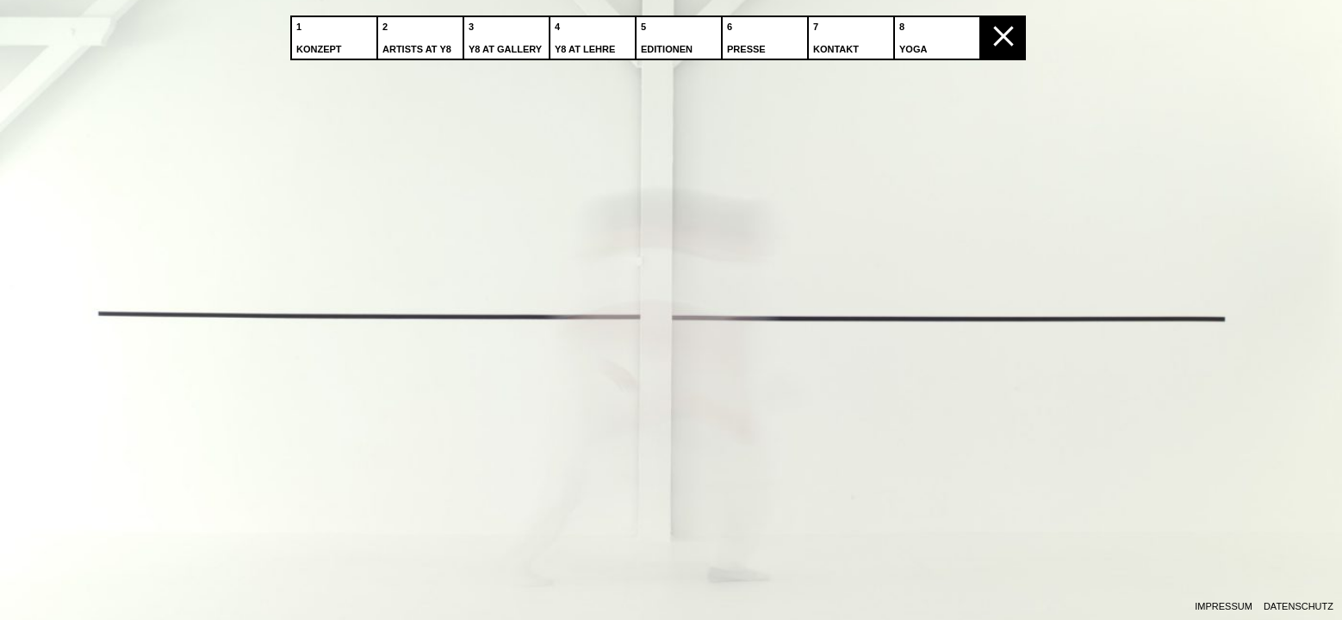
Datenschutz (1298, 606)
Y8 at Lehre (586, 33)
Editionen (668, 33)
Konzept (321, 33)
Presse (748, 33)
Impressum (1223, 606)
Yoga (915, 33)
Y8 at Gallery (507, 33)
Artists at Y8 (418, 33)
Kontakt (837, 33)
